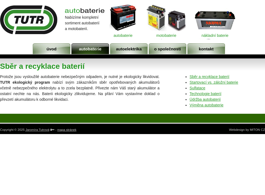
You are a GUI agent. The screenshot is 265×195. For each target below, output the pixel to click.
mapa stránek (67, 129)
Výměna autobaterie (206, 105)
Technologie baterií (205, 94)
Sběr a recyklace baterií (209, 76)
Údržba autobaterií (205, 99)
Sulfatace (197, 88)
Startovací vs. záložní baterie (214, 82)
